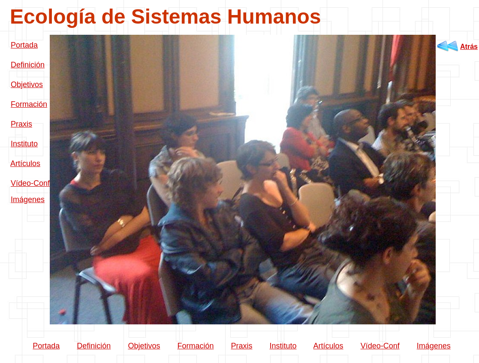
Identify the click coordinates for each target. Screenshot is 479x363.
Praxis (21, 124)
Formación (29, 104)
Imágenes (28, 199)
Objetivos (27, 84)
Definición (28, 64)
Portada (24, 45)
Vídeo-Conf (30, 183)
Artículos (25, 163)
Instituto (24, 143)
